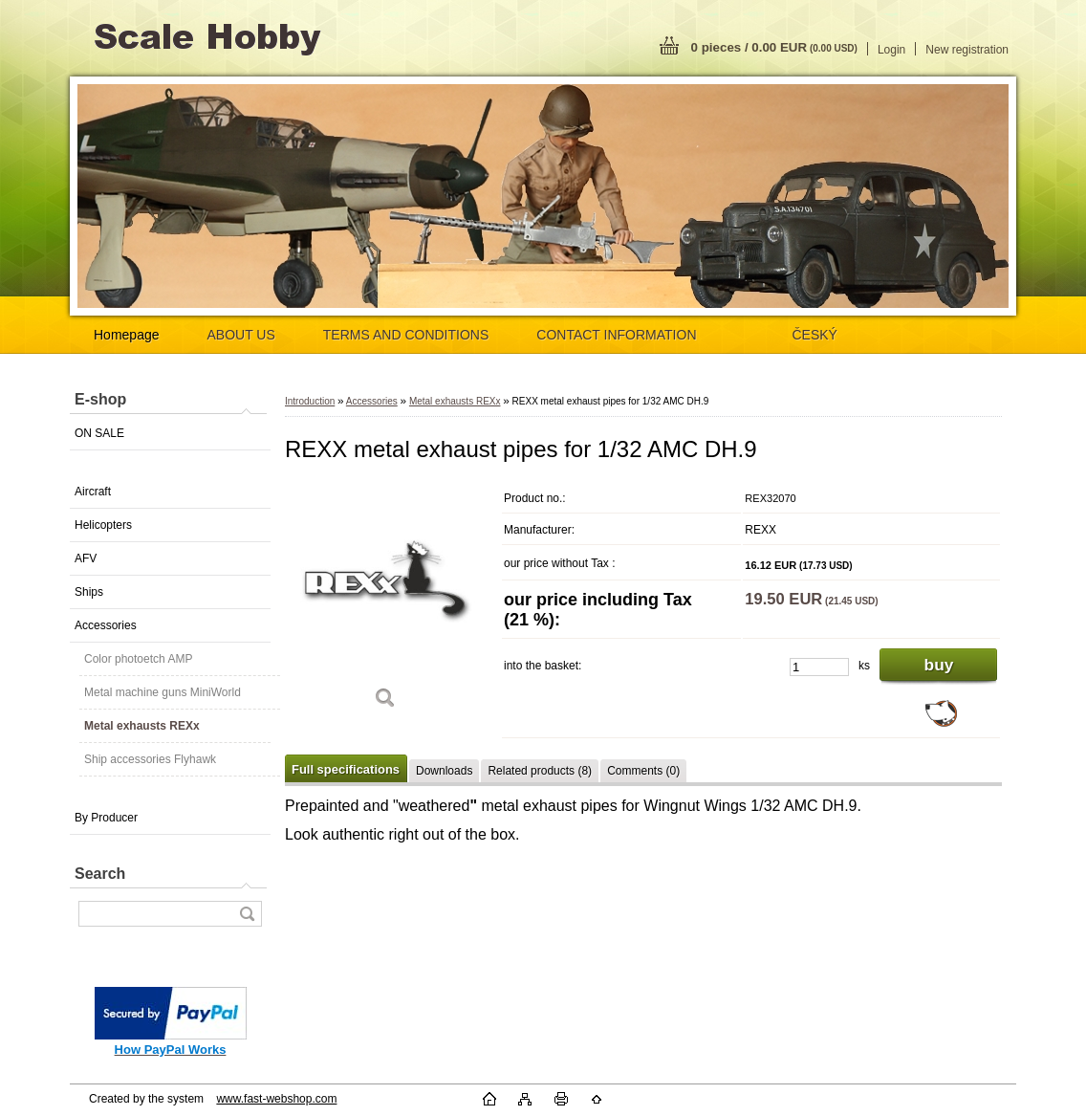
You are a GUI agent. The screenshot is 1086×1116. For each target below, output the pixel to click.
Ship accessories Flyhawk (150, 759)
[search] (246, 914)
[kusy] (819, 667)
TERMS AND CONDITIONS (406, 334)
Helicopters (103, 525)
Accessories (106, 625)
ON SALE (99, 433)
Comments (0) (643, 770)
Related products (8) (540, 770)
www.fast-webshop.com (276, 1098)
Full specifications (346, 769)
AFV (86, 558)
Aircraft (93, 491)
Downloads (444, 770)
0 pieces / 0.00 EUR (774, 47)
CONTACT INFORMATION (616, 334)
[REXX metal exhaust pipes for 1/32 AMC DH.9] (385, 602)
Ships (89, 592)
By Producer (106, 817)
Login (891, 49)
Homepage (127, 334)
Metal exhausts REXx (142, 726)
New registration (967, 49)
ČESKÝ (815, 334)
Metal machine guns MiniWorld (162, 692)
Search (100, 873)
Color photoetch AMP (138, 659)
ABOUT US (241, 334)
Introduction (310, 401)
